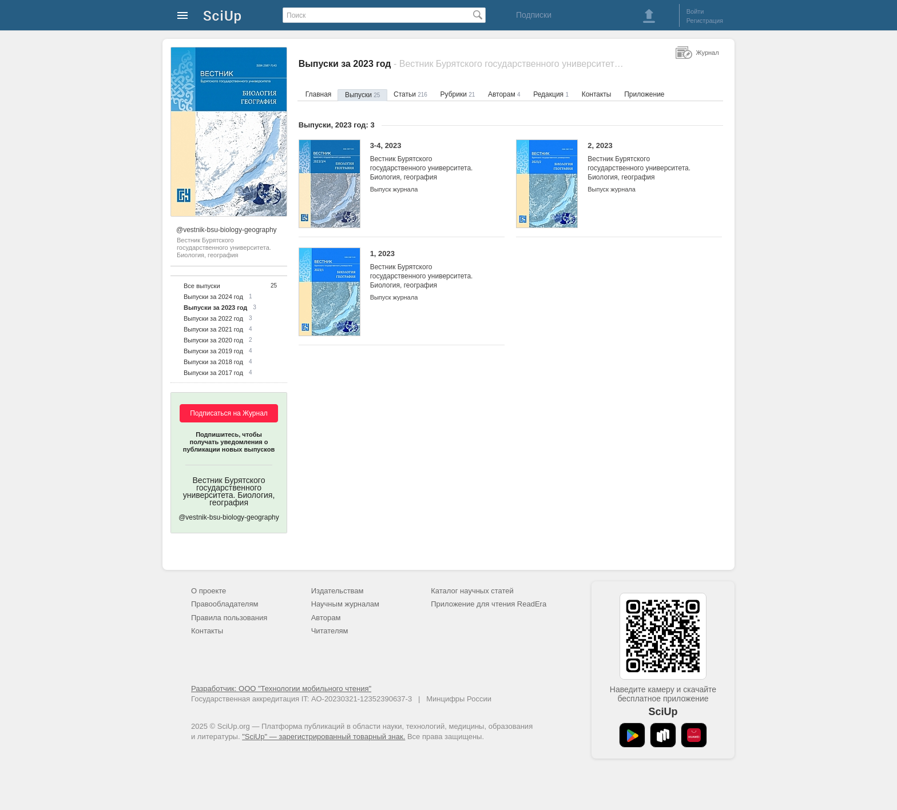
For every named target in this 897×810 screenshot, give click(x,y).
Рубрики (457, 94)
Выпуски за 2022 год (213, 318)
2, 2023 (646, 161)
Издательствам (337, 590)
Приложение (644, 94)
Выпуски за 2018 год (213, 361)
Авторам (504, 94)
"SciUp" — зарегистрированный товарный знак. (323, 736)
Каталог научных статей (472, 590)
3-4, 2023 (428, 161)
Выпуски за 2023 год (215, 307)
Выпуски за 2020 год (213, 340)
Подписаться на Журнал (229, 413)
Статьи (410, 94)
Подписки (533, 14)
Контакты (597, 94)
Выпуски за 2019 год (213, 351)
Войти (695, 11)
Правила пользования (229, 617)
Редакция (551, 94)
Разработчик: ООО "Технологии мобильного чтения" (281, 688)
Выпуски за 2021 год (213, 329)
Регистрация (704, 20)
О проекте (208, 590)
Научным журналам (345, 604)
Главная (318, 94)
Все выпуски (202, 285)
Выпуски (362, 95)
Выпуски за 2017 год (213, 372)
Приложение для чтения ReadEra (488, 604)
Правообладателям (224, 604)
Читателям (329, 631)
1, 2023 (428, 269)
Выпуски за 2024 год (213, 296)
